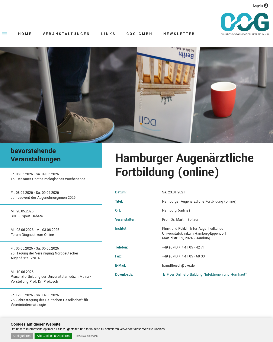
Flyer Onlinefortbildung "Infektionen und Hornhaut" (207, 274)
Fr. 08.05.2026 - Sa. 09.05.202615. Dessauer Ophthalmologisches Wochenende (48, 176)
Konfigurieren (21, 336)
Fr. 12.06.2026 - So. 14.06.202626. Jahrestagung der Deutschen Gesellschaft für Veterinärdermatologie (49, 300)
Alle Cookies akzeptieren (53, 336)
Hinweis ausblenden (86, 336)
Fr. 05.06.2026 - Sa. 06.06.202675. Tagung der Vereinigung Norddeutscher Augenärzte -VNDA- (44, 253)
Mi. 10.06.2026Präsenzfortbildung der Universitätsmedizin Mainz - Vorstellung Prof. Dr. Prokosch (51, 276)
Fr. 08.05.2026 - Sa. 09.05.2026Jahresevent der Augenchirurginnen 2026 (43, 195)
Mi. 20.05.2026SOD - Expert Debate (27, 214)
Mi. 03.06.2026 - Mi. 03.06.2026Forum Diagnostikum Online (35, 232)
